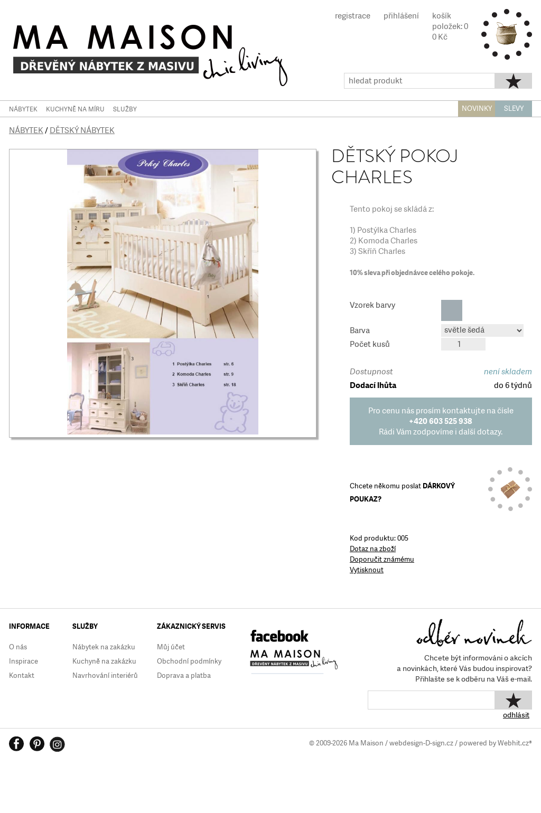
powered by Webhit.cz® (495, 743)
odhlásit (516, 715)
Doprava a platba (184, 675)
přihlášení (401, 16)
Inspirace (23, 661)
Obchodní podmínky (189, 661)
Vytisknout (367, 569)
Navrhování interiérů (105, 675)
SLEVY (514, 108)
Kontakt (21, 675)
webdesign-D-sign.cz (421, 743)
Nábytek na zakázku (103, 646)
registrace (352, 16)
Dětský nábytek (82, 130)
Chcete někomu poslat (402, 492)
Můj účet (171, 646)
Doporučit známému (382, 559)
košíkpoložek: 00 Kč (450, 26)
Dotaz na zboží (373, 548)
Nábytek (26, 130)
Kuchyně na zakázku (104, 661)
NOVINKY (477, 108)
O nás (18, 646)
